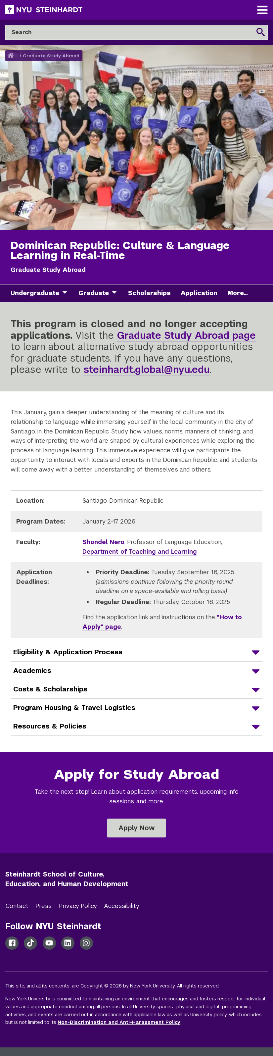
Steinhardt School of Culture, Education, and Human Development (66, 879)
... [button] (16, 56)
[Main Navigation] (262, 11)
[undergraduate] (67, 293)
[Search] (136, 32)
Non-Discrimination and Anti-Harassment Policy (119, 1022)
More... (237, 293)
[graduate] (117, 293)
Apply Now (136, 828)
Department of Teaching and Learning (139, 551)
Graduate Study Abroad (51, 56)
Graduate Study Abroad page (186, 335)
